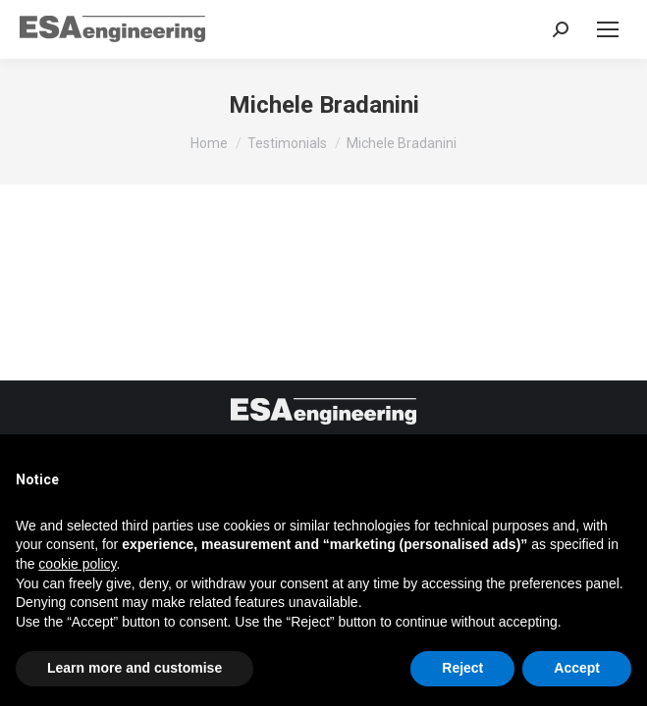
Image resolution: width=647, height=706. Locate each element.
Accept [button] (577, 668)
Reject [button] (462, 668)
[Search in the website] (560, 29)
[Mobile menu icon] (607, 29)
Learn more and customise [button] (134, 668)
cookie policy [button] (77, 564)
